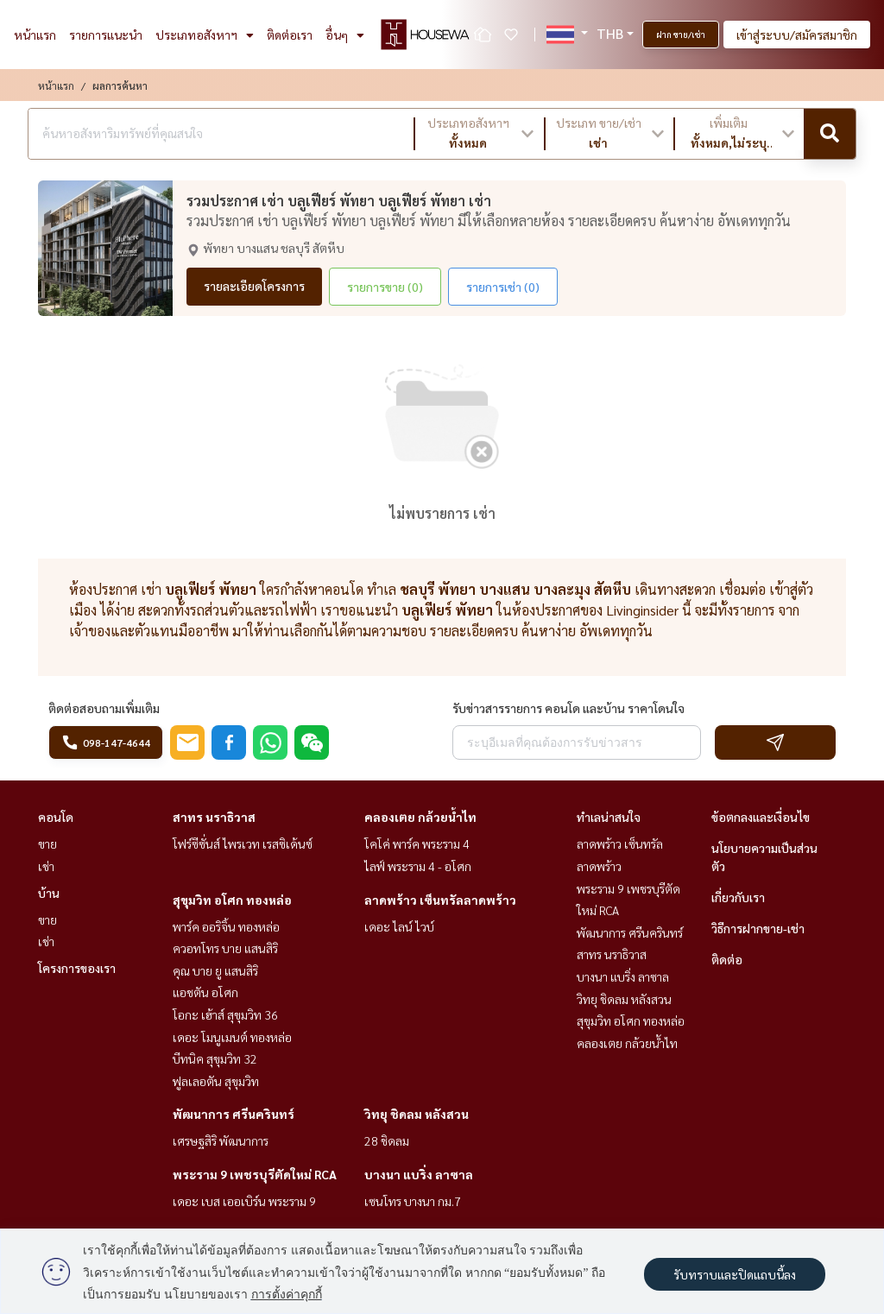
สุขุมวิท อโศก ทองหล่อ (232, 899)
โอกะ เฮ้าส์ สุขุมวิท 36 (225, 1014)
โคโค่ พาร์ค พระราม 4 (417, 843)
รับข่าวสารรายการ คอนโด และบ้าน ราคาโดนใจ (568, 708)
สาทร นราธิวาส (214, 816)
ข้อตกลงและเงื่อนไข (760, 816)
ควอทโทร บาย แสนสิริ (225, 948)
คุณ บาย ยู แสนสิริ (215, 970)
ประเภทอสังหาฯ (204, 34)
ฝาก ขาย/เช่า (680, 34)
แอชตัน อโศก (205, 992)
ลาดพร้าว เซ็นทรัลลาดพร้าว (440, 899)
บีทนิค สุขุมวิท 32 (215, 1058)
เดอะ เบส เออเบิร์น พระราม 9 (244, 1201)
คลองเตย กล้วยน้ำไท (420, 816)
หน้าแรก (35, 34)
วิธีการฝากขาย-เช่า (758, 928)
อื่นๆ (344, 34)
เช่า (46, 866)
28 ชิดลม (386, 1140)
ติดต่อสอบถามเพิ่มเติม (104, 708)
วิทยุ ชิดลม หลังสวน (416, 1113)
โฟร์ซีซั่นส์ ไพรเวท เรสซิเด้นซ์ (243, 843)
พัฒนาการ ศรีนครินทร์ (233, 1113)
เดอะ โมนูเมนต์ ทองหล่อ (232, 1037)
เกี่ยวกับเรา (738, 897)
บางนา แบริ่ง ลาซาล (418, 1174)
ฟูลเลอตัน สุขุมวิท (216, 1081)
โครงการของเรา (77, 968)
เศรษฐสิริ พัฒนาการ (220, 1140)
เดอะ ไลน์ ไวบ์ (399, 926)
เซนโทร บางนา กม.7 (412, 1201)
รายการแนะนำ (105, 34)
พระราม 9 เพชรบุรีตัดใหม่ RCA (255, 1174)
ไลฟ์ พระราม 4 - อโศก (417, 866)
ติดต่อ (726, 959)
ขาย (47, 843)
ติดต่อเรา (290, 34)
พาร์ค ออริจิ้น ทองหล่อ (226, 926)
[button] (479, 133)
